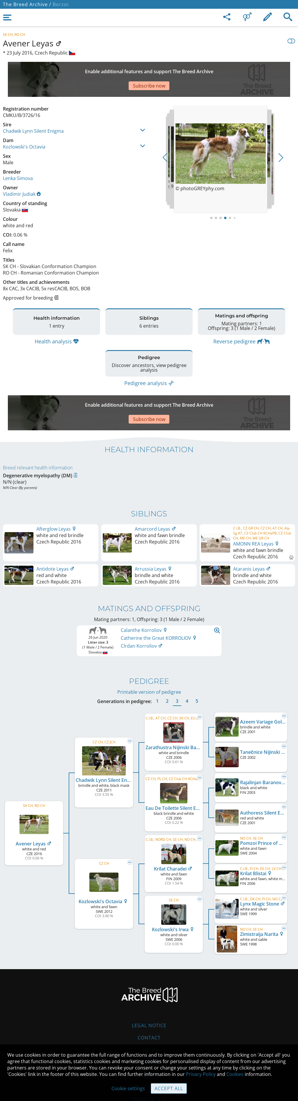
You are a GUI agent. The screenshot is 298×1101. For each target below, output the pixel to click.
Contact (149, 1002)
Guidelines (149, 1027)
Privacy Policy (201, 1074)
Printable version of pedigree (149, 657)
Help (149, 1015)
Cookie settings (128, 1088)
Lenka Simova (18, 158)
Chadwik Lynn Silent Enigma (33, 110)
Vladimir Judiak (22, 173)
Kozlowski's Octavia (24, 126)
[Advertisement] (144, 69)
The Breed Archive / (27, 4)
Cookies (149, 1039)
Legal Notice (149, 990)
